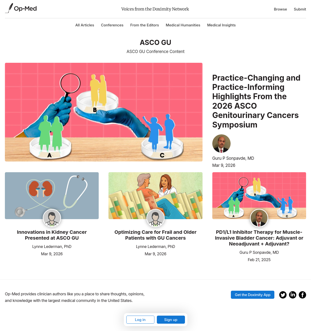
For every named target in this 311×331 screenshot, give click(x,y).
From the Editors (144, 25)
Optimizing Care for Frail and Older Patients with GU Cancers (156, 235)
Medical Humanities (183, 25)
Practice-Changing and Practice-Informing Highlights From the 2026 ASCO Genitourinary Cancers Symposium (256, 101)
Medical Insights (221, 25)
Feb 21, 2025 (259, 259)
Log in (140, 319)
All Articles (84, 25)
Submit (300, 9)
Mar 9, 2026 (223, 165)
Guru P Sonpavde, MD (233, 158)
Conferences (112, 25)
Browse (280, 9)
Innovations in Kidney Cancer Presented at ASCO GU (52, 235)
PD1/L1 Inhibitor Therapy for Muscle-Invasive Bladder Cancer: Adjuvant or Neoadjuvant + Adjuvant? (259, 238)
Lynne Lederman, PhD (51, 246)
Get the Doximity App (252, 294)
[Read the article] (52, 196)
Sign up (170, 319)
